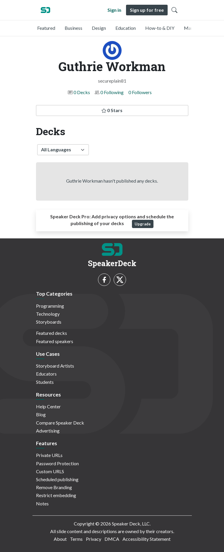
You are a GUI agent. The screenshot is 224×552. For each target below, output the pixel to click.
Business (73, 28)
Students (45, 382)
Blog (41, 414)
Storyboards (48, 322)
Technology (48, 314)
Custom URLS (50, 471)
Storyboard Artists (55, 365)
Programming (50, 306)
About (60, 539)
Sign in (114, 10)
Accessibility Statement (146, 539)
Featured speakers (54, 341)
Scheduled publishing (57, 479)
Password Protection (57, 463)
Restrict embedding (56, 495)
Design (99, 28)
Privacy (93, 539)
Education (125, 28)
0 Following (112, 92)
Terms (76, 539)
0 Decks (81, 92)
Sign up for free (147, 10)
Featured (46, 28)
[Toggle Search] (174, 10)
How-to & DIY (159, 28)
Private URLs (49, 455)
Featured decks (51, 333)
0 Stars (112, 110)
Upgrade (143, 224)
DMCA (111, 539)
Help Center (48, 406)
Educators (46, 373)
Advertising (48, 430)
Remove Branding (54, 487)
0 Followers (140, 92)
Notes (42, 503)
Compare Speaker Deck (60, 422)
